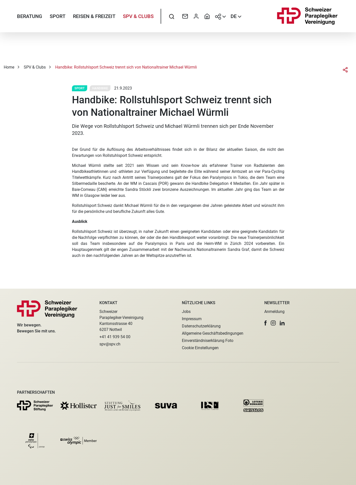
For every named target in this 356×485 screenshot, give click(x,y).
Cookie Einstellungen (200, 347)
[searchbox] (171, 16)
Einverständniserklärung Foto (207, 340)
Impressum (192, 318)
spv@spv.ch (109, 344)
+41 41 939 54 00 (114, 336)
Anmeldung (274, 311)
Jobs (186, 311)
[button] (265, 323)
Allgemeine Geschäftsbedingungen (212, 333)
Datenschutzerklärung (201, 326)
